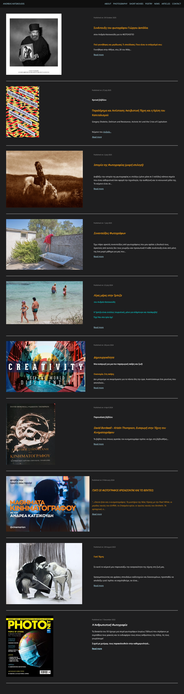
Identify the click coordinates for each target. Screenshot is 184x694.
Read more (99, 55)
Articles (166, 3)
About (108, 3)
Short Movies (136, 3)
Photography (120, 3)
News (157, 3)
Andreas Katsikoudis (13, 3)
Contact (176, 3)
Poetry (148, 3)
